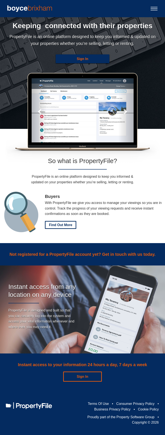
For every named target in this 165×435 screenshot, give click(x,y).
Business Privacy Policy (112, 409)
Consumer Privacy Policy (135, 404)
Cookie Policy (148, 409)
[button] (39, 110)
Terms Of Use (98, 404)
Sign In (82, 59)
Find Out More (60, 225)
